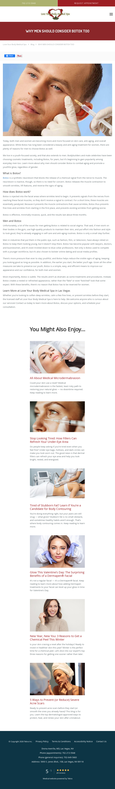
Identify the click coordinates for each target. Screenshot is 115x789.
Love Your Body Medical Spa (14, 44)
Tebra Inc (28, 741)
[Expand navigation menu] (111, 14)
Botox (6, 177)
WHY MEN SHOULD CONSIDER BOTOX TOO (56, 44)
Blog (32, 44)
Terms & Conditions (61, 741)
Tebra (70, 778)
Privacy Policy (42, 741)
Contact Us (101, 741)
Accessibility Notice (83, 741)
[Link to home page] (54, 14)
